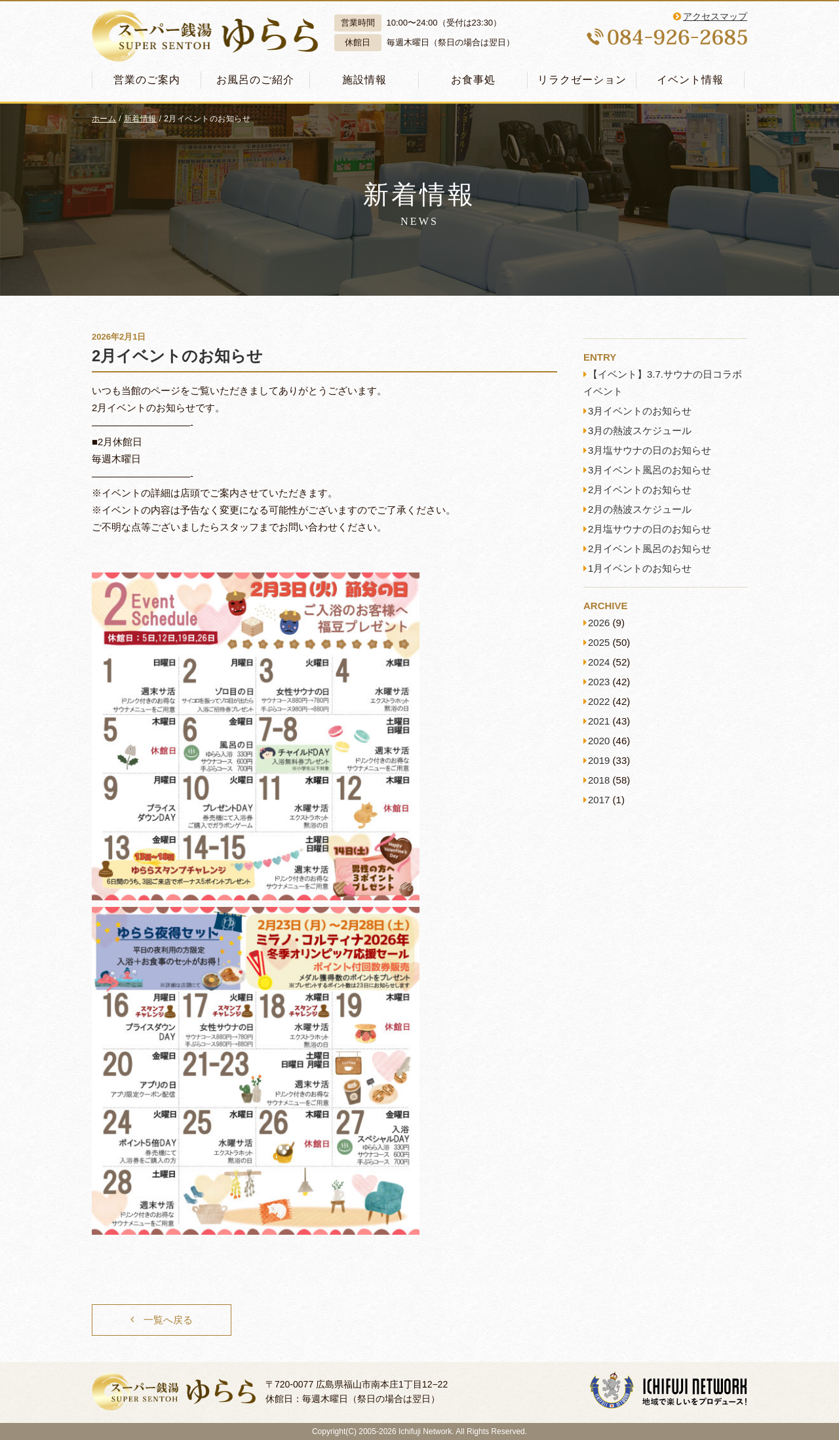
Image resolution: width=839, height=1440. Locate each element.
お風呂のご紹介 (255, 79)
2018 (599, 780)
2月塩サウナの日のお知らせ (649, 528)
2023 (599, 681)
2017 (599, 799)
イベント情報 (690, 79)
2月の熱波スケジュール (640, 509)
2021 (599, 721)
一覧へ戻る (168, 1319)
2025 (599, 642)
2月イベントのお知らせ (177, 356)
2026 (599, 622)
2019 (599, 760)
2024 (599, 662)
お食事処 (473, 79)
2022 (599, 701)
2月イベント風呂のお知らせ (649, 548)
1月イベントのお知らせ (640, 568)
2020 (599, 740)
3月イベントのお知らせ (640, 410)
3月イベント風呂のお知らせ (649, 469)
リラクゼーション (582, 79)
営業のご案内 (146, 79)
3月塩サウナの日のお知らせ (649, 450)
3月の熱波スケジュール (640, 430)
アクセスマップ (715, 16)
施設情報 (364, 79)
